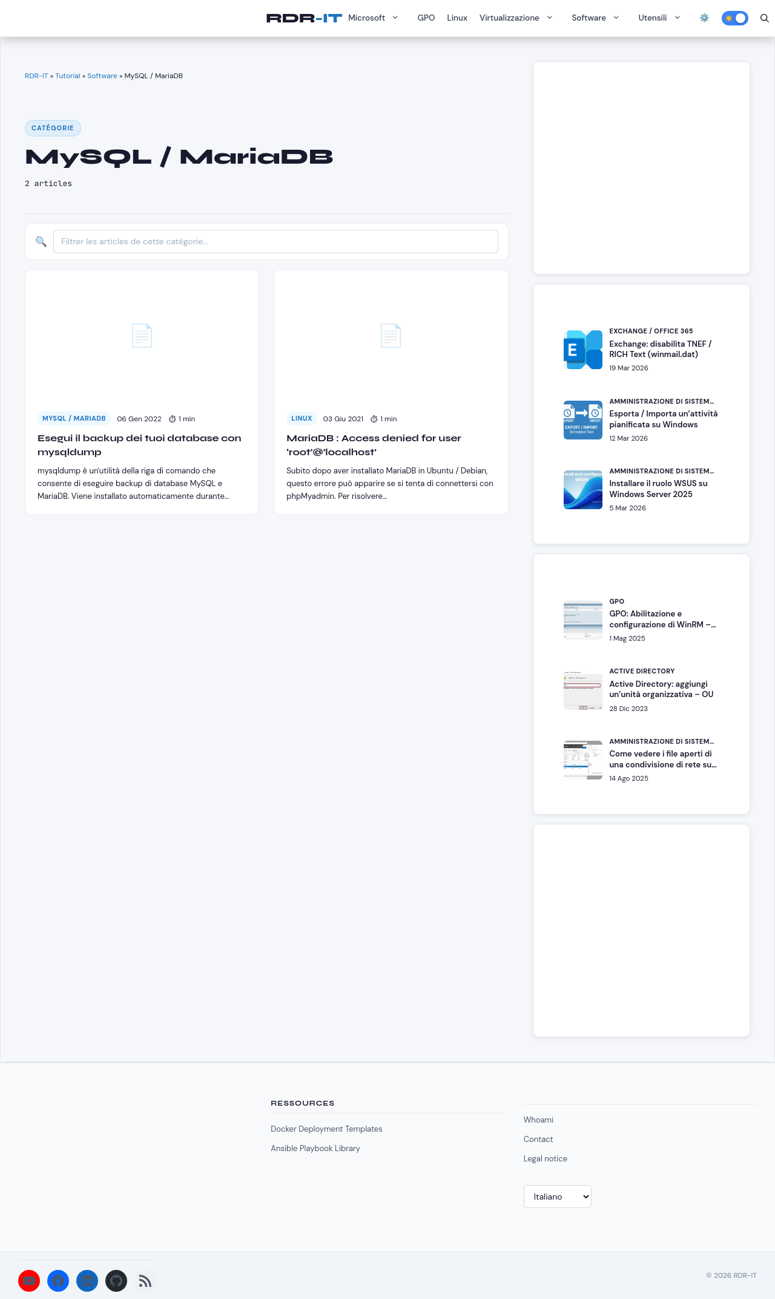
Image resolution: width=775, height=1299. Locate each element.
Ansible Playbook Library (315, 1148)
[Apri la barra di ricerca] (764, 18)
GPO (426, 18)
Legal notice (546, 1159)
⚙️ (704, 18)
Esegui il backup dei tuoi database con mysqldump (140, 444)
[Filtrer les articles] (275, 241)
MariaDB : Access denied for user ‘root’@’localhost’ (373, 444)
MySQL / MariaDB (74, 418)
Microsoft (377, 18)
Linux (457, 18)
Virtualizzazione (519, 18)
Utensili (663, 18)
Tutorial (67, 76)
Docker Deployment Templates (326, 1129)
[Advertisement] (648, 174)
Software (599, 18)
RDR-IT (304, 18)
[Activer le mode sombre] (735, 18)
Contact (538, 1139)
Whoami (539, 1120)
